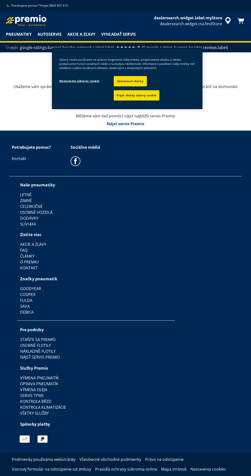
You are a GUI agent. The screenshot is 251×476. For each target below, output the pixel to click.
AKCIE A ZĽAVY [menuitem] (81, 34)
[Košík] (240, 20)
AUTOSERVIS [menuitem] (50, 34)
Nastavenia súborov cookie (79, 81)
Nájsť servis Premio (125, 123)
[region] (127, 78)
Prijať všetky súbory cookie (136, 95)
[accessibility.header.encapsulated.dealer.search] (193, 21)
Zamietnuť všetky (130, 81)
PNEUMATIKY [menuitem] (19, 34)
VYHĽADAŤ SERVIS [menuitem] (118, 34)
